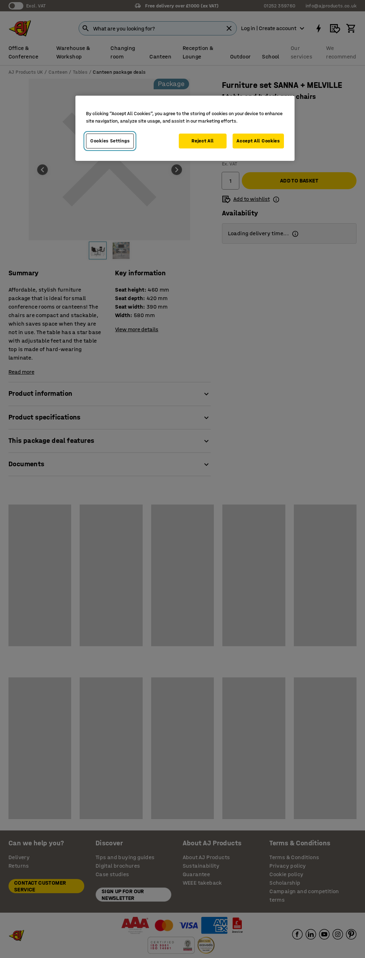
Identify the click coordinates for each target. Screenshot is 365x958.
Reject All (203, 141)
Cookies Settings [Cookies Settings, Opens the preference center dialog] (110, 141)
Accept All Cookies (258, 141)
